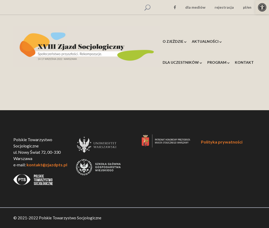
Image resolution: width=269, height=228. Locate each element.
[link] (262, 7)
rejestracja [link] (224, 7)
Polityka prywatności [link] (221, 141)
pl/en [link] (247, 7)
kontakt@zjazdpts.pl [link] (47, 164)
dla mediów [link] (195, 7)
